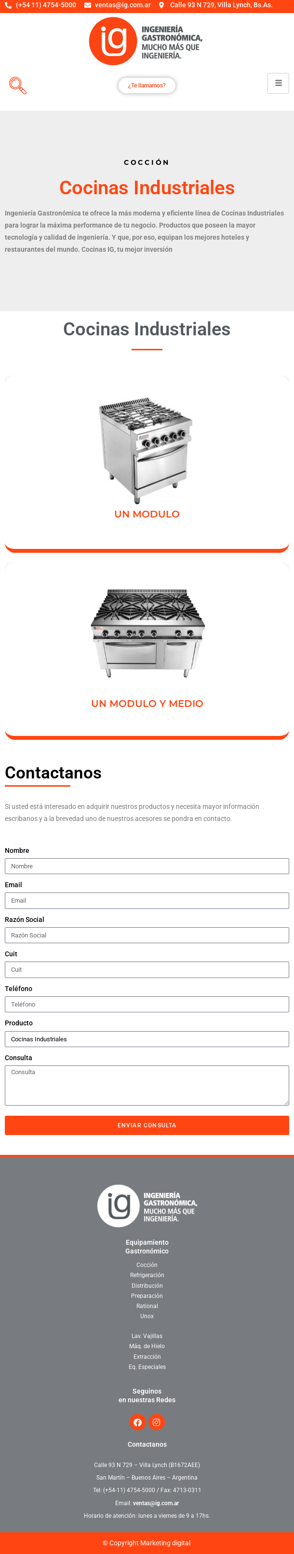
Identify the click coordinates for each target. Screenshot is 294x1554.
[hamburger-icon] (278, 83)
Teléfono (18, 989)
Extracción (147, 1356)
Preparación (147, 1296)
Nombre (17, 850)
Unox (147, 1316)
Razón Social (24, 919)
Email (13, 885)
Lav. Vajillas (147, 1336)
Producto (19, 1023)
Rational (147, 1306)
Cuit (11, 954)
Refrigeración (147, 1275)
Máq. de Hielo (147, 1346)
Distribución (147, 1285)
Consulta (18, 1058)
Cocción (147, 1265)
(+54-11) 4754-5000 (129, 1490)
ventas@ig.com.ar (156, 1503)
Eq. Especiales (147, 1367)
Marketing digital (165, 1543)
